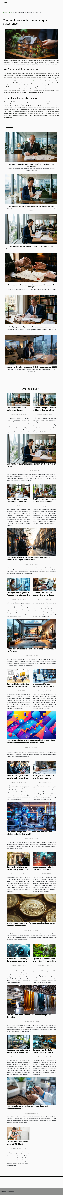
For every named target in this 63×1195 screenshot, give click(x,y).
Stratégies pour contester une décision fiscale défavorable (43, 777)
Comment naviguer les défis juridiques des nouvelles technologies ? (31, 206)
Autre (10, 12)
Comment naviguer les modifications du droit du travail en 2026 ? (31, 246)
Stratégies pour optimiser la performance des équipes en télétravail (18, 1052)
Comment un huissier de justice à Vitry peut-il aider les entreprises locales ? (18, 869)
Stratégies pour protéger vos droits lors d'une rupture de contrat (31, 327)
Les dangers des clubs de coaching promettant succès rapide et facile (43, 869)
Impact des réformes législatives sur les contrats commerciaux (44, 686)
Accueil (5, 12)
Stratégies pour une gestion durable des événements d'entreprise (44, 501)
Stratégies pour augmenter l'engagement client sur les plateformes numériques (18, 595)
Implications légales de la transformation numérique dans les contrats (18, 777)
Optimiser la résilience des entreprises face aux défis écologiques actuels (44, 960)
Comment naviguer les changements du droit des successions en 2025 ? (31, 367)
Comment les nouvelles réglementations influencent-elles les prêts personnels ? (31, 165)
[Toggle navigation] (5, 3)
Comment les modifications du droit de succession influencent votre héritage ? (31, 286)
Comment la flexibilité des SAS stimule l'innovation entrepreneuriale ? (18, 686)
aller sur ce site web (38, 81)
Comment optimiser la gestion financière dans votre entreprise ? (43, 595)
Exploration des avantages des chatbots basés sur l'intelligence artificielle (18, 960)
